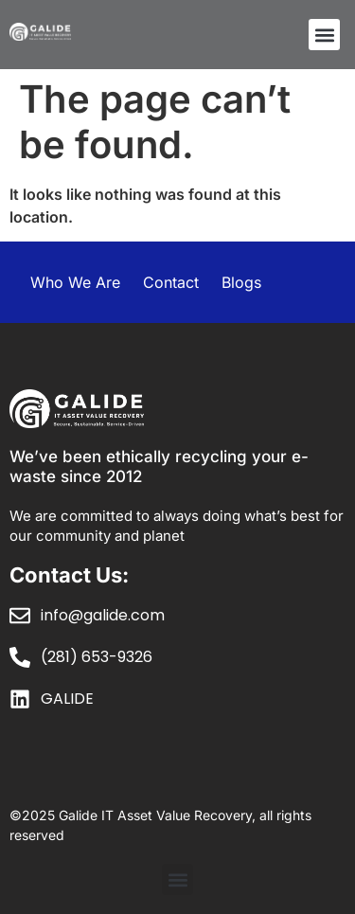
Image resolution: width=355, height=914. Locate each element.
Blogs (241, 282)
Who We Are (75, 282)
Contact (171, 282)
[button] (324, 34)
